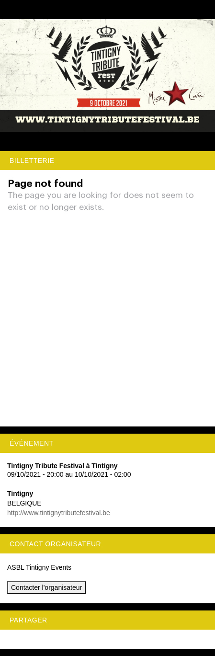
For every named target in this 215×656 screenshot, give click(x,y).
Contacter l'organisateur (46, 587)
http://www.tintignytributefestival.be (58, 513)
